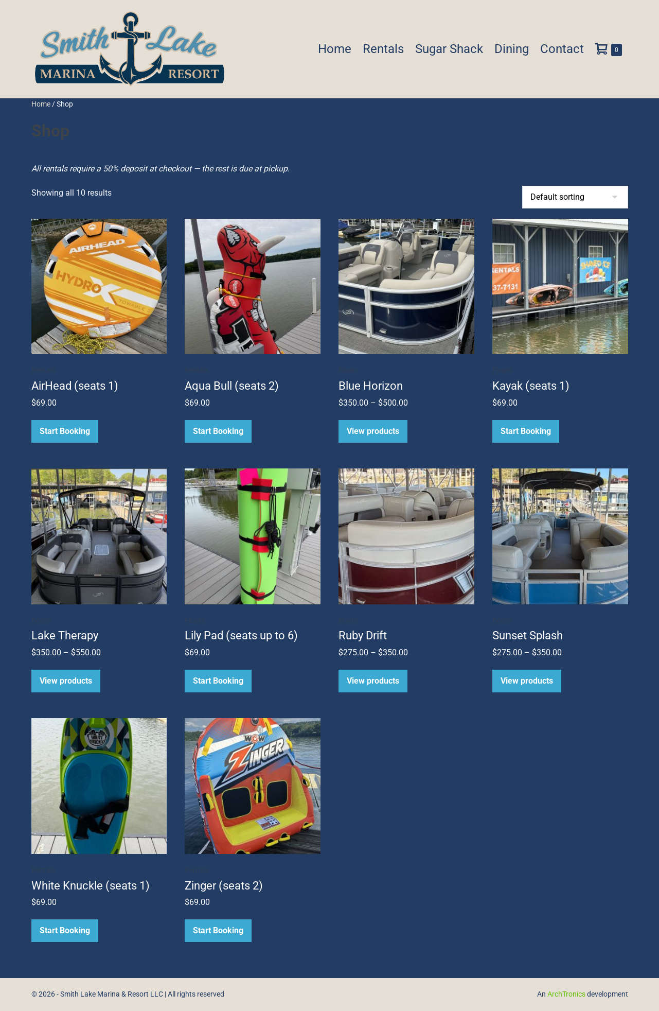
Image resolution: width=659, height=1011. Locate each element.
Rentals (383, 49)
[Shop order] (575, 197)
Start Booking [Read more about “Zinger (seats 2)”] (218, 930)
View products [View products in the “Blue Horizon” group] (373, 431)
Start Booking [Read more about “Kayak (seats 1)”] (526, 431)
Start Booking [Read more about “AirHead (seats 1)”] (65, 431)
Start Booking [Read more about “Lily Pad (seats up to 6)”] (218, 681)
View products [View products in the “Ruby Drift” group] (373, 681)
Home (334, 49)
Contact (562, 49)
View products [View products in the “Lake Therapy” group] (66, 681)
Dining (511, 49)
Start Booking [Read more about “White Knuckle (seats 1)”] (65, 930)
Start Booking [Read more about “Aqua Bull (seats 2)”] (218, 431)
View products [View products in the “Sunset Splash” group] (527, 681)
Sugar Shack (449, 49)
